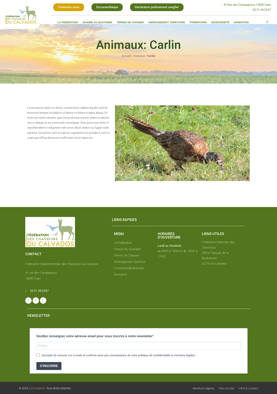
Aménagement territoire (166, 22)
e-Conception (36, 388)
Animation (241, 22)
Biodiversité (220, 22)
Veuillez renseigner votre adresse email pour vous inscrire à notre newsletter (94, 336)
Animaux (139, 56)
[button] (69, 7)
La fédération (67, 22)
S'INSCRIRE (49, 366)
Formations (198, 22)
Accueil (126, 56)
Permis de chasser (130, 22)
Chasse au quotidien (97, 22)
